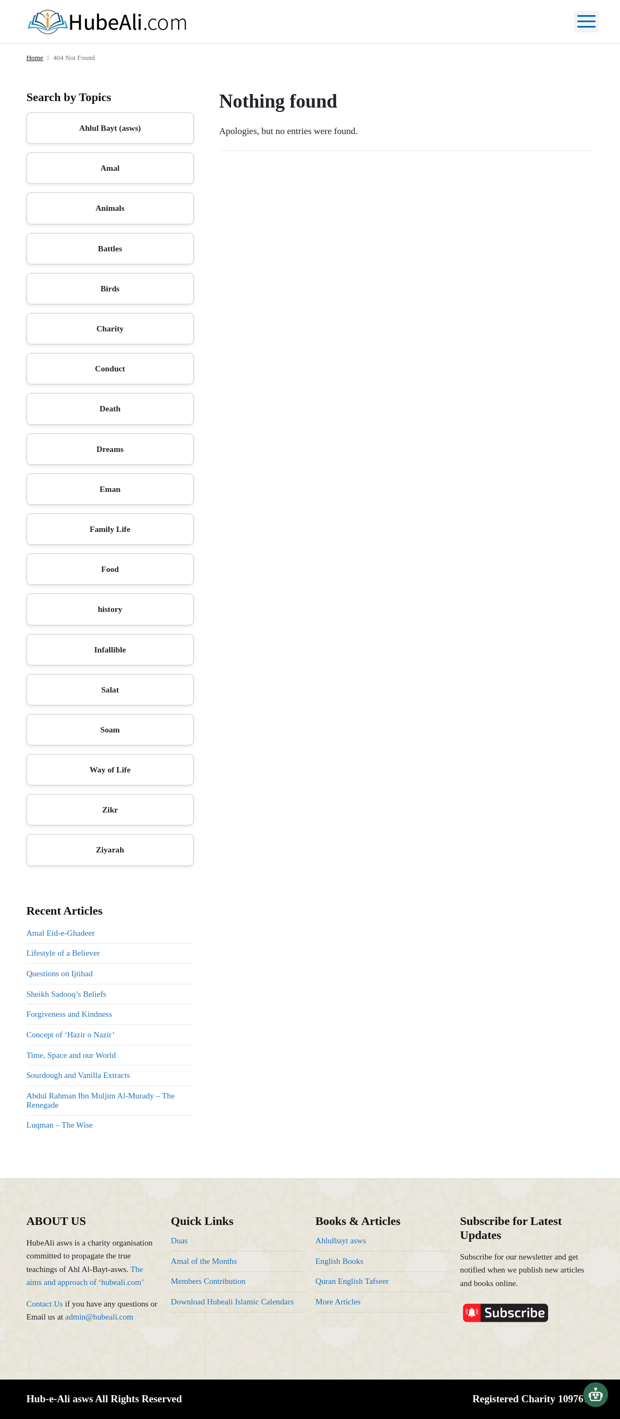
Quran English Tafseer (351, 1281)
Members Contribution (208, 1281)
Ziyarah (110, 849)
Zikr (110, 809)
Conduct (110, 368)
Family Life (110, 529)
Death (110, 408)
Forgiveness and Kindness (69, 1014)
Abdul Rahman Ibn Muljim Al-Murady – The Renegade (101, 1100)
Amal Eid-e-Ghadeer (61, 933)
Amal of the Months (204, 1261)
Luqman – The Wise (60, 1125)
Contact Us (45, 1304)
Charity (109, 328)
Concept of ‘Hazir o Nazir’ (71, 1034)
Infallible (110, 649)
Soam (110, 729)
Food (110, 569)
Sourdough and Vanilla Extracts (78, 1075)
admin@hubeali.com (99, 1317)
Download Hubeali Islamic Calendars (232, 1301)
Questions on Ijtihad (60, 973)
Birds (110, 288)
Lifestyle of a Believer (63, 953)
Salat (110, 689)
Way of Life (110, 769)
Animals (109, 208)
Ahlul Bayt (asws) (110, 128)
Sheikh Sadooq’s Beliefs (67, 994)
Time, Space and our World (71, 1055)
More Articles (338, 1301)
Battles (110, 248)
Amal (110, 168)
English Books (339, 1261)
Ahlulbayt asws (340, 1240)
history (110, 609)
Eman (110, 489)
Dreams (109, 449)
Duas (179, 1240)
